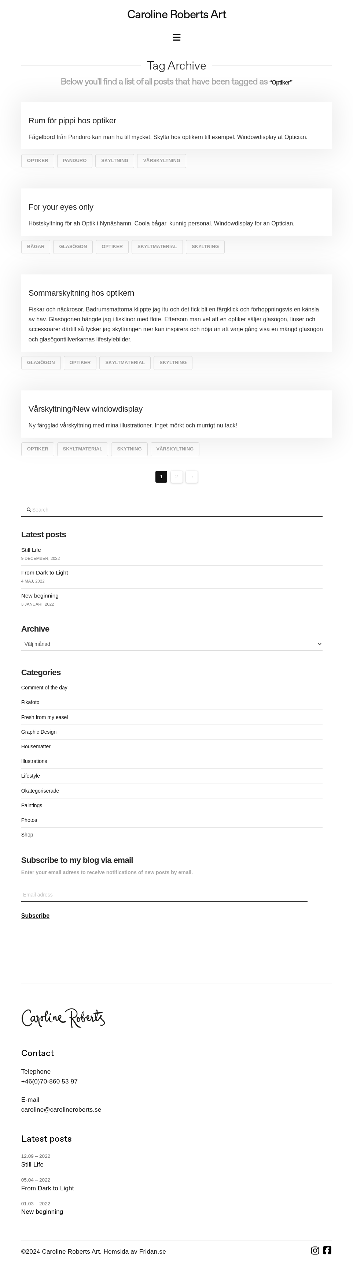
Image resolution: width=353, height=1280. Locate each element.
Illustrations (34, 761)
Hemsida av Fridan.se (135, 1251)
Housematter (36, 746)
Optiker (37, 160)
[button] (177, 38)
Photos (29, 820)
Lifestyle (30, 776)
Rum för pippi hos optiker (72, 120)
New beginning (40, 595)
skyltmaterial (157, 246)
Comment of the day (44, 687)
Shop (27, 835)
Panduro (75, 160)
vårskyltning (161, 160)
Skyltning (114, 160)
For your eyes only (61, 207)
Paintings (32, 805)
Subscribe (35, 916)
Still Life (31, 550)
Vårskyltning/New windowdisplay (86, 408)
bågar (36, 246)
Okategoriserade (40, 791)
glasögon (73, 246)
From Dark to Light (44, 572)
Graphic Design (39, 732)
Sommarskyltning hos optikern (82, 292)
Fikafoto (30, 702)
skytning (129, 449)
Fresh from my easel (44, 717)
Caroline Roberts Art (176, 14)
